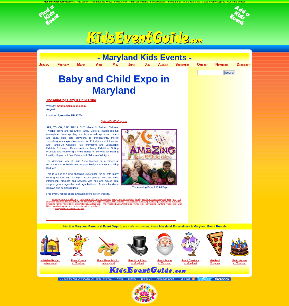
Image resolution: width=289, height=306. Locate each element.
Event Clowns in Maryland (78, 248)
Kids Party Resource (55, 1)
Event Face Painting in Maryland (108, 250)
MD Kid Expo (132, 202)
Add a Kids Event (165, 279)
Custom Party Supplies (213, 1)
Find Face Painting (138, 1)
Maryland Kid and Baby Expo (69, 202)
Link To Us (146, 279)
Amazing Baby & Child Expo (65, 199)
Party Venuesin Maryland (239, 251)
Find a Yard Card (191, 1)
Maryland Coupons (214, 247)
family (137, 199)
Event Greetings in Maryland (190, 248)
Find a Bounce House (101, 1)
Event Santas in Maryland (164, 248)
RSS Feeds (184, 279)
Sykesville (176, 202)
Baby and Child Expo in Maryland (95, 199)
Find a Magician (158, 1)
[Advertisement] (144, 15)
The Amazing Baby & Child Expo (71, 100)
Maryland (50, 202)
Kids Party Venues (236, 1)
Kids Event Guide (81, 279)
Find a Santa (174, 1)
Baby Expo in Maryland (123, 199)
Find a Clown (120, 1)
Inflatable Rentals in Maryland (50, 249)
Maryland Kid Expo (92, 202)
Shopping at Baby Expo (160, 202)
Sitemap (132, 279)
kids (179, 199)
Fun (174, 199)
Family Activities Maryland (154, 199)
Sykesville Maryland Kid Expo (88, 204)
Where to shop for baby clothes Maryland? (81, 206)
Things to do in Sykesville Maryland (149, 204)
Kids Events (83, 1)
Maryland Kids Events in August (69, 208)
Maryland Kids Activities (113, 202)
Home (120, 279)
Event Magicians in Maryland (137, 250)
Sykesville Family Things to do (60, 204)
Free (169, 199)
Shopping (143, 202)
